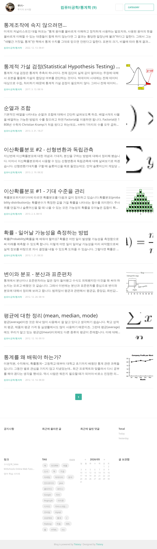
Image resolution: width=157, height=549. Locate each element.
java (61, 483)
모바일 (47, 512)
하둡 (59, 523)
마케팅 (47, 477)
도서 (46, 471)
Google (47, 494)
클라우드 (48, 488)
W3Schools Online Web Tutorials (19, 469)
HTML (54, 529)
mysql (58, 512)
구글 (62, 471)
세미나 (60, 488)
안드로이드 (49, 483)
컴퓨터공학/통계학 (13, 47)
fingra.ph (48, 500)
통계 (59, 518)
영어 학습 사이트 (12, 473)
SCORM (54, 465)
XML (68, 523)
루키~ (22, 5)
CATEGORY (140, 7)
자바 (58, 494)
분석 (70, 477)
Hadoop (48, 523)
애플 (65, 465)
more (72, 459)
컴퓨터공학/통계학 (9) (78, 7)
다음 (87, 397)
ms (63, 529)
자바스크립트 (61, 506)
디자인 (47, 506)
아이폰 (61, 500)
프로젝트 (48, 518)
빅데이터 (59, 477)
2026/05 (95, 459)
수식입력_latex (11, 464)
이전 (69, 397)
